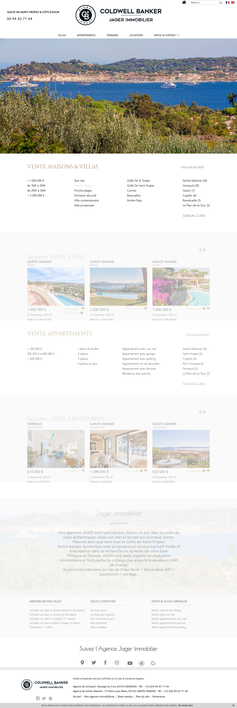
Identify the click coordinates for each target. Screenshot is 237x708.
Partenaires (158, 696)
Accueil (77, 696)
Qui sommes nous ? (103, 629)
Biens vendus (99, 637)
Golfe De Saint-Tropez (140, 187)
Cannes (131, 192)
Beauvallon (134, 197)
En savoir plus (185, 705)
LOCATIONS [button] (136, 35)
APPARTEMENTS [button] (86, 35)
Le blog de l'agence (103, 625)
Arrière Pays (134, 202)
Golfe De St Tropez (138, 182)
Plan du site (142, 696)
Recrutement (99, 633)
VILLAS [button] (62, 35)
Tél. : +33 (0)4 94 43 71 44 (154, 686)
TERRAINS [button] (112, 35)
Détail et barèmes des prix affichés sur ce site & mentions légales (108, 678)
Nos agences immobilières (99, 696)
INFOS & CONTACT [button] (165, 35)
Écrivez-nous (98, 620)
